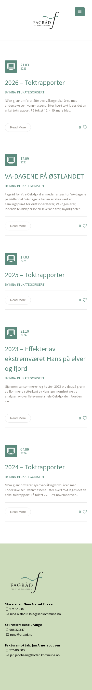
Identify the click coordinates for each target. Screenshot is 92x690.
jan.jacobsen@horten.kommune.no (35, 655)
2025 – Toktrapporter (35, 274)
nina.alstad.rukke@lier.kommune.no (35, 614)
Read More (18, 127)
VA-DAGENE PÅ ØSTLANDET (44, 176)
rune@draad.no (21, 634)
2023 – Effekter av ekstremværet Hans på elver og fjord (45, 358)
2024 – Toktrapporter (35, 467)
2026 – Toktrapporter (35, 82)
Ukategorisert (32, 92)
